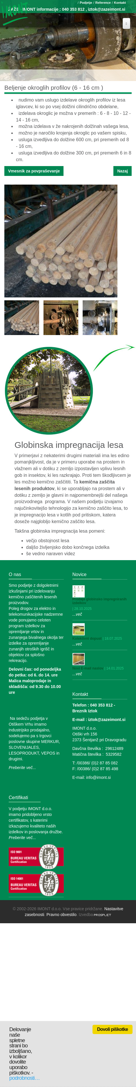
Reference (103, 2)
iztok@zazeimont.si (106, 9)
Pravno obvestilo (61, 914)
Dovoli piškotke (112, 1029)
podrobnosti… (24, 1078)
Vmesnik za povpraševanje (34, 171)
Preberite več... (22, 767)
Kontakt (120, 2)
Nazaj (122, 171)
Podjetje (86, 2)
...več (77, 614)
